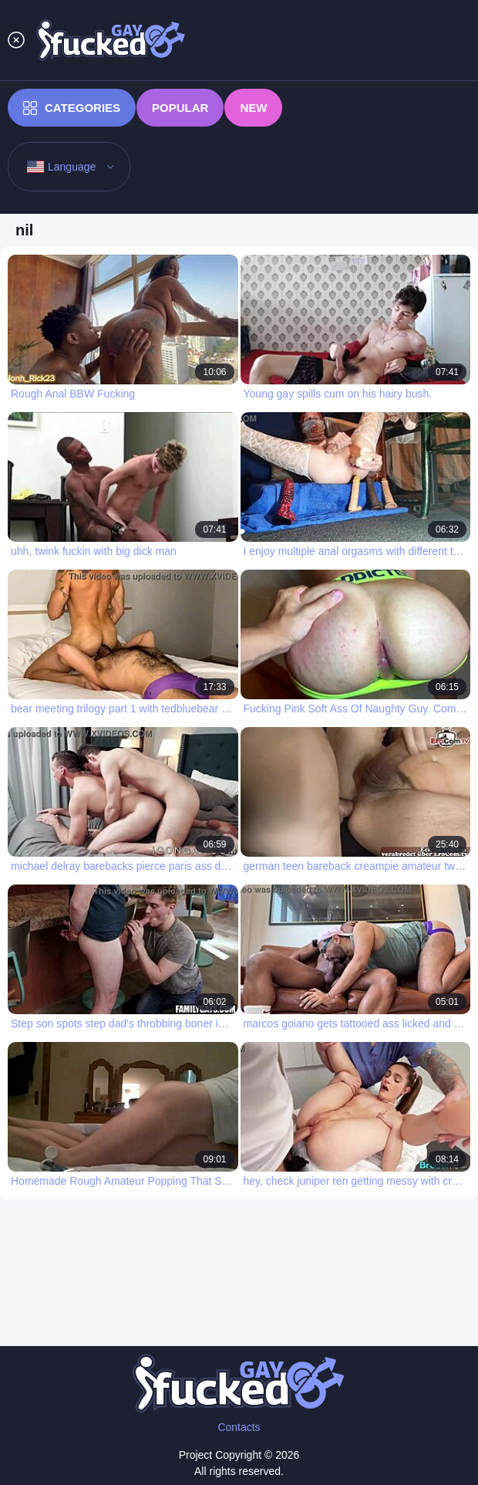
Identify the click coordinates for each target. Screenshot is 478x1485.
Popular (180, 107)
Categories (71, 108)
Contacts (238, 1427)
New (253, 107)
